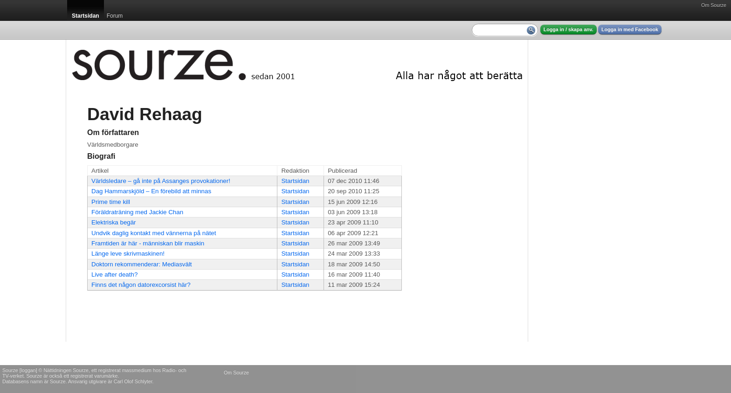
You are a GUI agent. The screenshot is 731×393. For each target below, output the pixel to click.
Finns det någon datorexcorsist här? (141, 284)
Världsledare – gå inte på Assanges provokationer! (160, 180)
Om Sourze (713, 5)
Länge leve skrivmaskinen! (128, 253)
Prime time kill (110, 201)
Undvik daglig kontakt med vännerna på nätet (153, 233)
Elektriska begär (113, 222)
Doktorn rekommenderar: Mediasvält (141, 264)
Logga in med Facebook (629, 29)
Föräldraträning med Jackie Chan (137, 212)
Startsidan (295, 180)
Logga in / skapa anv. (568, 29)
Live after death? (114, 274)
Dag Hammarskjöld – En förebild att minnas (151, 191)
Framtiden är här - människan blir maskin (147, 243)
